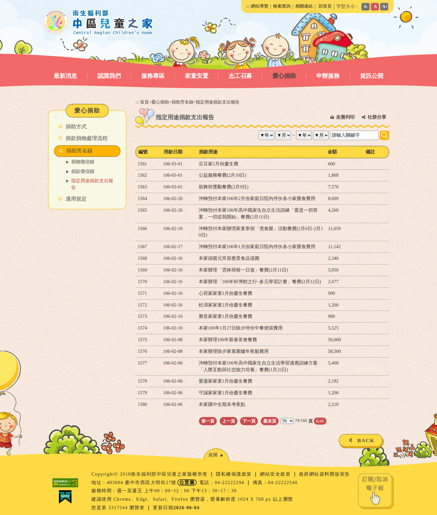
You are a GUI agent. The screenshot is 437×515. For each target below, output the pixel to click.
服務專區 (153, 76)
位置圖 (187, 482)
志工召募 (240, 76)
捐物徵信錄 (83, 161)
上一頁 (228, 420)
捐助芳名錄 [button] (79, 151)
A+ (385, 6)
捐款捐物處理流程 (87, 138)
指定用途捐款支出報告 (92, 184)
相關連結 (304, 5)
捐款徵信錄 (83, 171)
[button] (216, 454)
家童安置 (196, 76)
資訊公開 (371, 76)
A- (365, 6)
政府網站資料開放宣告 (324, 474)
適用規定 (76, 199)
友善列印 (345, 117)
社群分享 (377, 117)
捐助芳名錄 (182, 101)
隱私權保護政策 (234, 474)
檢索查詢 (282, 5)
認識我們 (109, 76)
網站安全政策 (276, 474)
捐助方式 (76, 126)
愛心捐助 (284, 76)
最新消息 (65, 76)
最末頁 (269, 420)
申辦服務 (328, 76)
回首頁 (325, 5)
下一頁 (249, 420)
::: (248, 5)
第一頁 (207, 420)
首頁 (144, 101)
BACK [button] (366, 440)
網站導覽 (259, 5)
